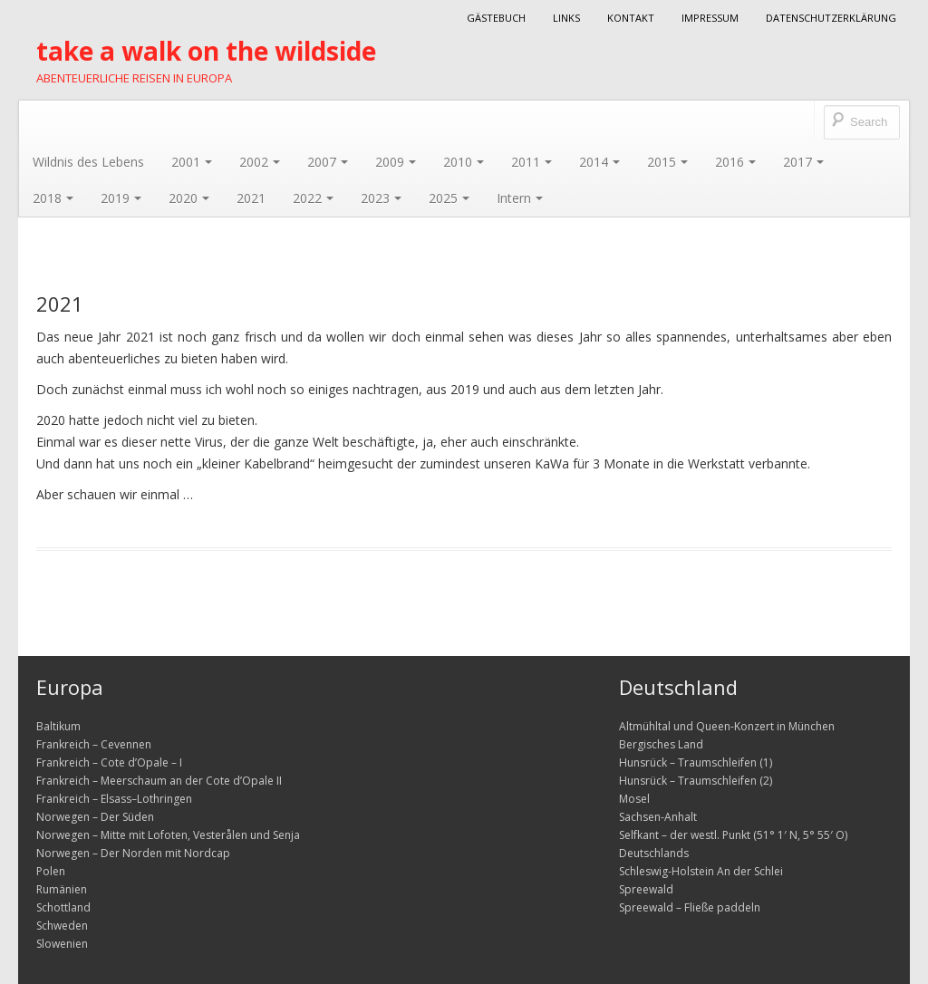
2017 (803, 161)
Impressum (710, 17)
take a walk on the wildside (206, 51)
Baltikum (58, 726)
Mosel (634, 798)
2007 (327, 161)
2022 (313, 198)
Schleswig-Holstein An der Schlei (701, 871)
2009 (395, 161)
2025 (449, 198)
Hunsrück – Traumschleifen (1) (695, 762)
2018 (53, 198)
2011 (531, 161)
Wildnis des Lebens (88, 161)
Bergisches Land (661, 744)
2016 (735, 161)
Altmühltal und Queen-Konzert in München (727, 726)
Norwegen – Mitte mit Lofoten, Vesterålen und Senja (168, 835)
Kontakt (630, 17)
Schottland (63, 907)
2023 (381, 198)
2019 (121, 198)
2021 (251, 198)
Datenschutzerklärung (831, 17)
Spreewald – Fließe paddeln (689, 907)
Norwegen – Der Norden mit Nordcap (133, 853)
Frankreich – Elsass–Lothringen (114, 798)
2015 (667, 161)
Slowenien (62, 943)
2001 (191, 161)
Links (566, 17)
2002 (259, 161)
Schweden (62, 925)
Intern (520, 198)
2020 (189, 198)
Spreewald (646, 889)
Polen (50, 871)
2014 (599, 161)
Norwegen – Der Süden (95, 817)
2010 (463, 161)
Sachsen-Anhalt (658, 817)
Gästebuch (496, 17)
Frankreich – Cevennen (93, 744)
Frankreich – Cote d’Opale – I (109, 762)
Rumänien (61, 889)
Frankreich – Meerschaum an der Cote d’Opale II (159, 780)
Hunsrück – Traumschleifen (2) (695, 780)
